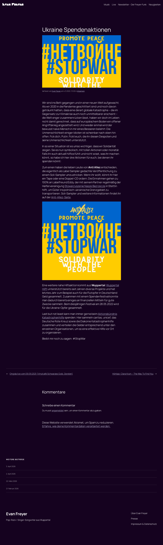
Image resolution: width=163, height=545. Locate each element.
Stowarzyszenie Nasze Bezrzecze (85, 186)
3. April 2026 (11, 466)
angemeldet (58, 410)
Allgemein (81, 91)
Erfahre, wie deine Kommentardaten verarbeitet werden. (76, 426)
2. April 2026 (11, 474)
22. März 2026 (11, 481)
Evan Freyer (13, 4)
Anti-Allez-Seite (61, 197)
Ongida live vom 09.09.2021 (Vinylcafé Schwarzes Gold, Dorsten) (41, 373)
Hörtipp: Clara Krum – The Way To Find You (132, 373)
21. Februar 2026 (12, 488)
